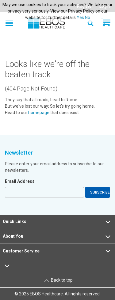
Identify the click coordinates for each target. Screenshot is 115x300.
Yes (80, 17)
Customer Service (57, 251)
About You (57, 236)
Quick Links (57, 221)
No (87, 17)
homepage (38, 112)
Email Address (20, 181)
